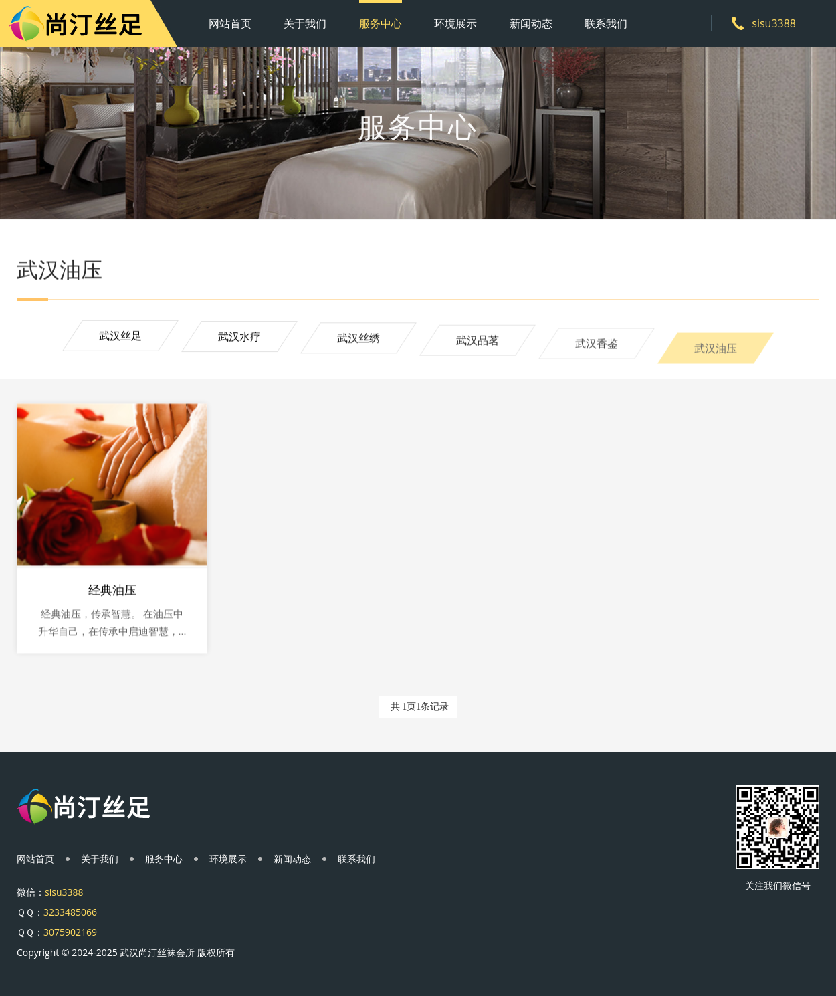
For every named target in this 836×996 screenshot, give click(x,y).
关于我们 (305, 23)
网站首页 (230, 23)
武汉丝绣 (358, 340)
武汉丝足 (120, 336)
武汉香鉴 (596, 348)
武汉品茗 (477, 343)
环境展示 (455, 23)
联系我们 (606, 23)
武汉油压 (715, 355)
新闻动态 (531, 23)
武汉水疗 (239, 337)
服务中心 (380, 23)
